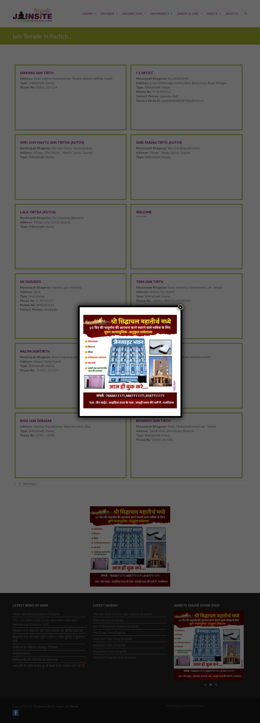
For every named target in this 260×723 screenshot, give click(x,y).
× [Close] (180, 307)
